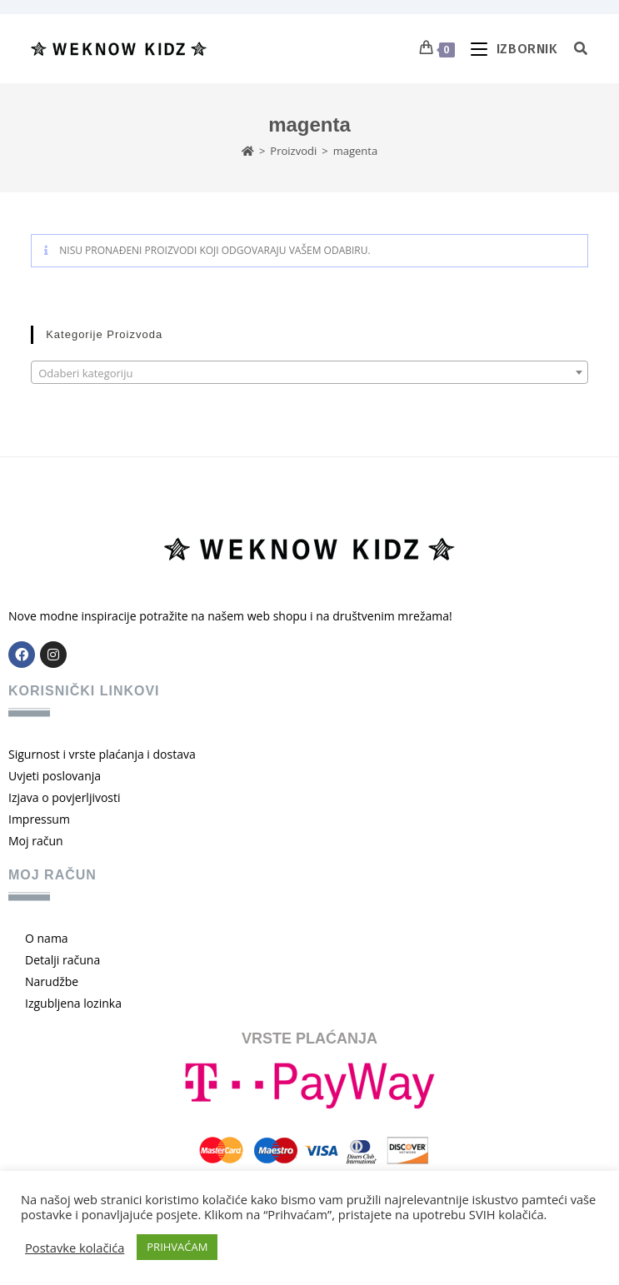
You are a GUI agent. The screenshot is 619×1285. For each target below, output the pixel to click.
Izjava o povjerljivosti (64, 797)
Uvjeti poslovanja (54, 776)
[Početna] (248, 150)
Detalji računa (62, 960)
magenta (355, 150)
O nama (46, 938)
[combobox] (309, 372)
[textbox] (309, 373)
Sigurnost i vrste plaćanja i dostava (102, 754)
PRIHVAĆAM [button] (177, 1246)
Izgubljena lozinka (73, 1003)
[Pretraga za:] (575, 49)
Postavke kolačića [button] (74, 1247)
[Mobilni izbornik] (510, 49)
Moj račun (35, 841)
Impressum (39, 819)
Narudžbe (51, 981)
